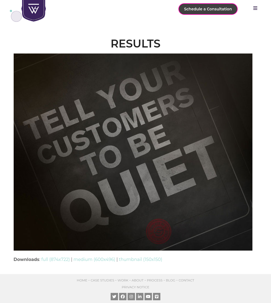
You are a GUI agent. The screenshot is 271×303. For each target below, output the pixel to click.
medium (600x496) (94, 259)
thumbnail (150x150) (140, 259)
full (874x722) (55, 259)
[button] (256, 8)
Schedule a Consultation (208, 9)
